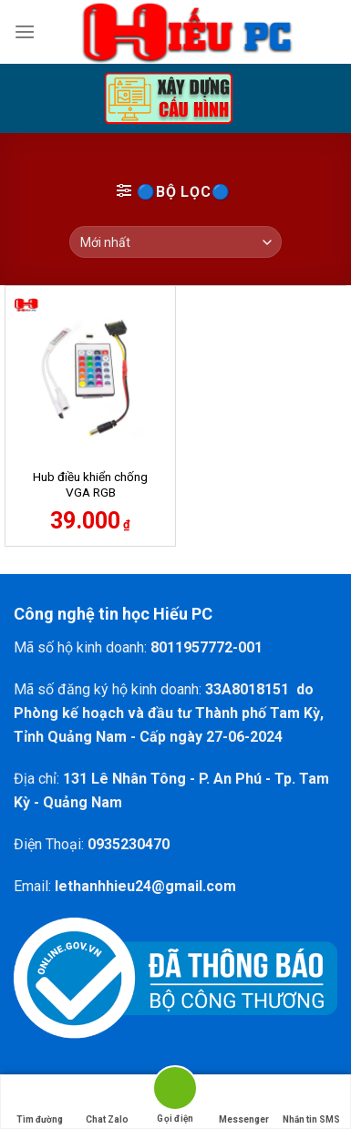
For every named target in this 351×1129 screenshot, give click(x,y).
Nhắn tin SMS (311, 1102)
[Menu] (25, 31)
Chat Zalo (107, 1102)
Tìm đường (39, 1102)
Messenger (244, 1102)
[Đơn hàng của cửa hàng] (175, 242)
